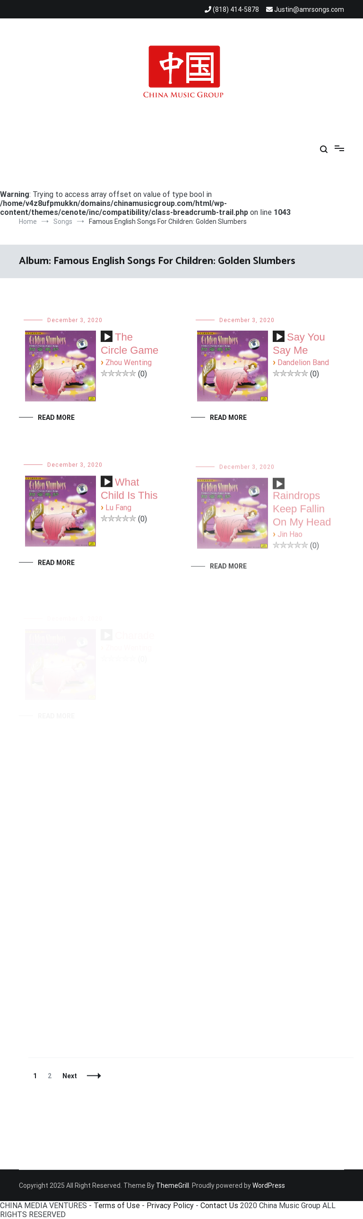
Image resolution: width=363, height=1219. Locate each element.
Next (69, 1076)
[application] (106, 340)
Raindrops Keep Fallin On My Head (302, 514)
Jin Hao (289, 540)
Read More (56, 417)
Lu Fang (118, 508)
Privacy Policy (170, 1205)
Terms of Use (117, 1205)
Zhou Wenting (128, 362)
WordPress (268, 1185)
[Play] (107, 337)
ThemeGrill (172, 1185)
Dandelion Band (303, 362)
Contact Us (219, 1205)
